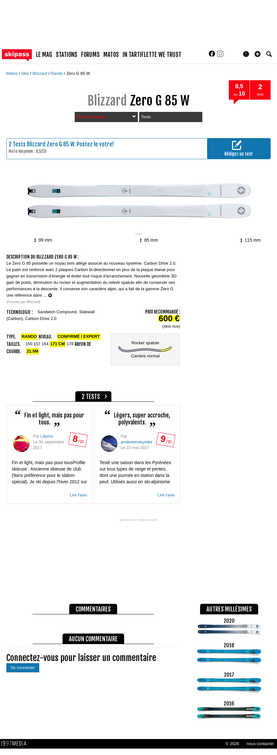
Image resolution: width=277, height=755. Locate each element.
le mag (44, 54)
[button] (257, 54)
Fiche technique (106, 116)
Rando (57, 73)
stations (66, 54)
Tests (146, 116)
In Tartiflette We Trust (152, 54)
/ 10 (78, 441)
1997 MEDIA (15, 743)
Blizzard (41, 73)
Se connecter (23, 667)
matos (111, 54)
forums (90, 54)
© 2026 (232, 743)
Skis (25, 73)
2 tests (91, 397)
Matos (12, 73)
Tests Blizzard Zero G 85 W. (44, 144)
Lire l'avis (78, 495)
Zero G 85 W (78, 73)
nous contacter (260, 743)
